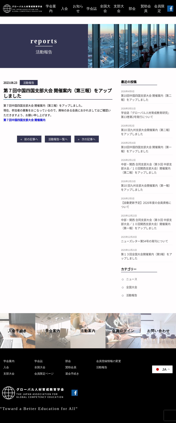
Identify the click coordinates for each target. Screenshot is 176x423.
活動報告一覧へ (58, 139)
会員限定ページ (44, 373)
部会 (132, 8)
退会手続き (72, 373)
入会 (64, 8)
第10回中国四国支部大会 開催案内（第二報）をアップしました (146, 97)
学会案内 (51, 8)
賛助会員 (146, 8)
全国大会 (105, 8)
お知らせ (78, 8)
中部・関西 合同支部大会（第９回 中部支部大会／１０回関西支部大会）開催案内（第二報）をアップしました (146, 168)
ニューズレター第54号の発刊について (144, 241)
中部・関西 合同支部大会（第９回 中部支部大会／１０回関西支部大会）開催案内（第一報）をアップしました (146, 224)
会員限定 (159, 8)
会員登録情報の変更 (108, 361)
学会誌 (91, 8)
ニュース (131, 279)
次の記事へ (88, 139)
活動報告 (28, 83)
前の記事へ (31, 139)
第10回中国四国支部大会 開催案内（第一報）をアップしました (146, 149)
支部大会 (119, 8)
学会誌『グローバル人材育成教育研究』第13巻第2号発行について (145, 115)
